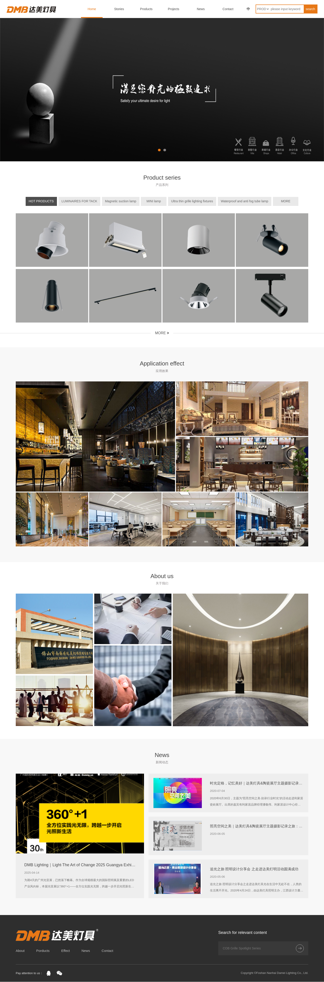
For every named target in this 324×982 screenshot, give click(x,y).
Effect (65, 951)
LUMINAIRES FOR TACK (84, 201)
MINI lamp (156, 201)
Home (92, 9)
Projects (173, 9)
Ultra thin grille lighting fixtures (192, 201)
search (310, 9)
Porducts (43, 951)
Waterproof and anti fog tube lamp (244, 201)
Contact (228, 9)
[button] (159, 150)
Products (146, 9)
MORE (283, 201)
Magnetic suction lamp (125, 201)
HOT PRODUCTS (45, 201)
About (20, 951)
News (201, 9)
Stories (119, 9)
